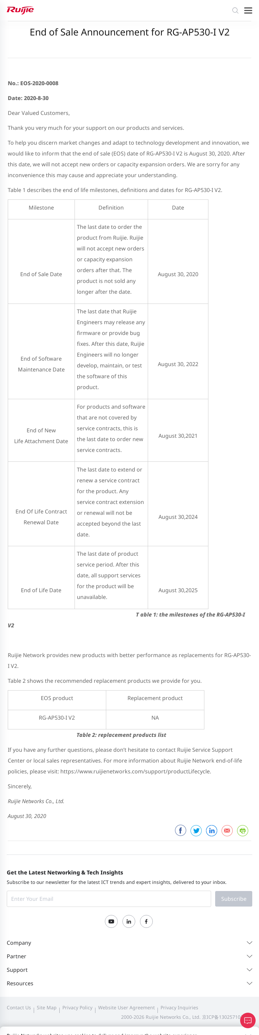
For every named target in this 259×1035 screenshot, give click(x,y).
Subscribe (234, 898)
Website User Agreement (126, 1007)
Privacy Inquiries (179, 1007)
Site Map (47, 1007)
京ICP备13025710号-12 (227, 1017)
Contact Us (19, 1007)
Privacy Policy (77, 1007)
